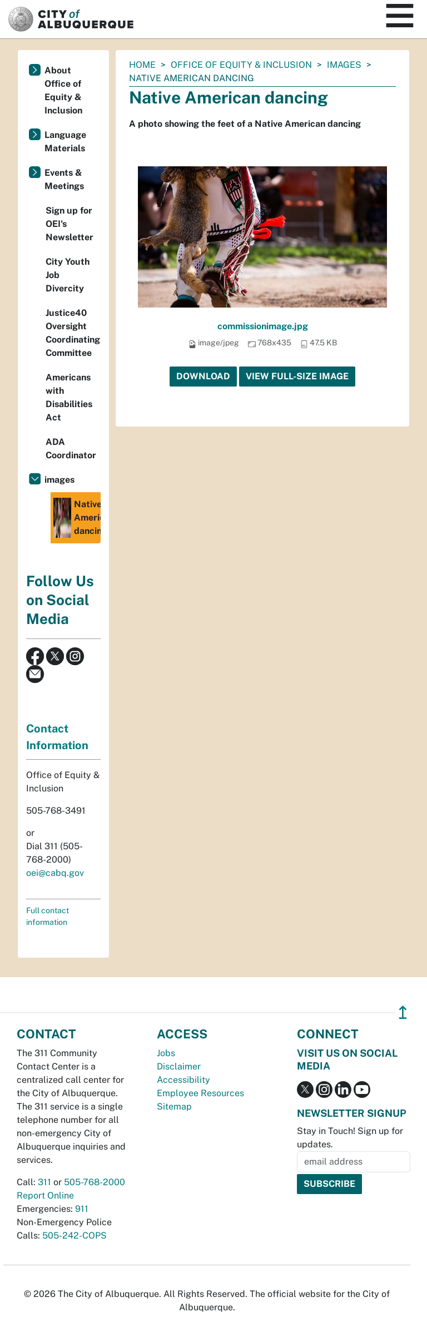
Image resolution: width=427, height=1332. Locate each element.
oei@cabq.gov (55, 873)
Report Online (45, 1195)
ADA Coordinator (71, 448)
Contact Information (57, 737)
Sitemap (174, 1106)
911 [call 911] (81, 1209)
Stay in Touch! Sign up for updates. (350, 1138)
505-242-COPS (74, 1235)
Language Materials (65, 141)
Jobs (166, 1053)
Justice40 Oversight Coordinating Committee (73, 333)
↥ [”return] (402, 1012)
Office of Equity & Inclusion (241, 65)
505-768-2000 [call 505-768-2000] (94, 1182)
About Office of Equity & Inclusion (63, 90)
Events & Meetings (64, 179)
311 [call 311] (44, 1182)
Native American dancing (77, 518)
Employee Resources (200, 1093)
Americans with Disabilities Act (69, 397)
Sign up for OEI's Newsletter (69, 223)
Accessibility (183, 1079)
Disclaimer (179, 1066)
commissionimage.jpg (262, 326)
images (344, 65)
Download (203, 376)
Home (142, 65)
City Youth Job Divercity (68, 275)
